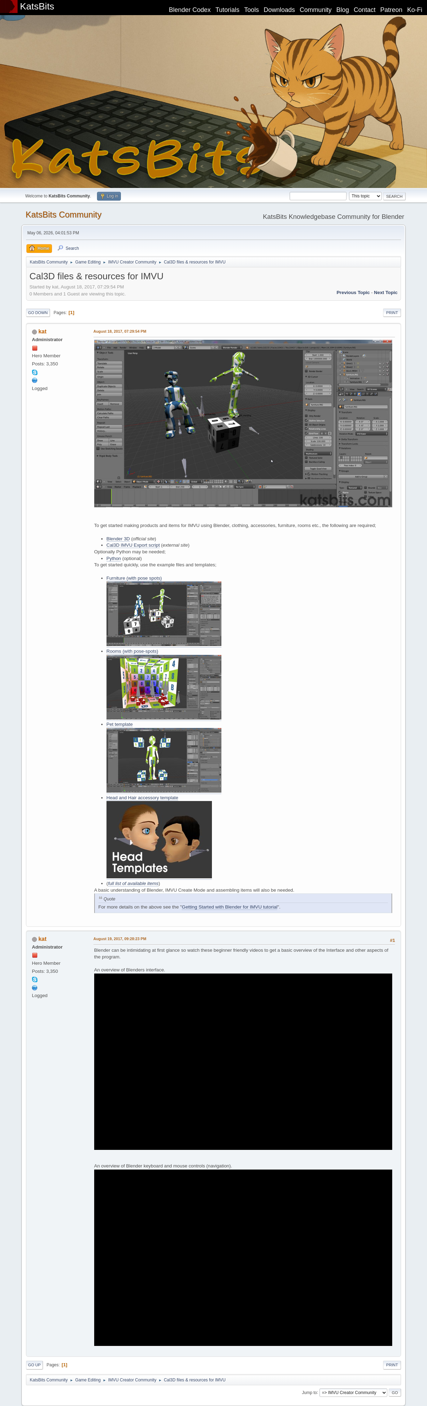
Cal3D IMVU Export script (133, 545)
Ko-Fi (414, 9)
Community (316, 9)
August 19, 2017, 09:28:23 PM (119, 939)
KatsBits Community (64, 214)
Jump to (309, 1392)
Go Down (38, 313)
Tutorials (227, 9)
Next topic (385, 292)
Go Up (34, 1365)
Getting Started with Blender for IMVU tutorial (229, 907)
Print (392, 313)
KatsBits (37, 6)
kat (42, 331)
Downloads (279, 9)
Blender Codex (190, 9)
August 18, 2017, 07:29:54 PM (119, 331)
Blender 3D (118, 538)
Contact (365, 9)
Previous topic (353, 292)
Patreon (391, 9)
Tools (251, 9)
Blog (342, 9)
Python (113, 558)
